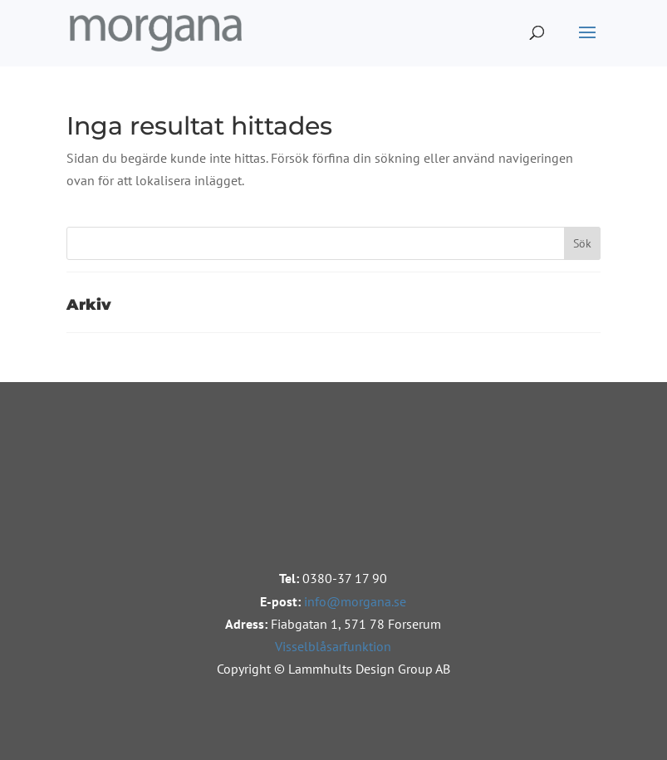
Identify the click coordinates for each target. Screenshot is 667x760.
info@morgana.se (355, 601)
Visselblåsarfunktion (333, 646)
